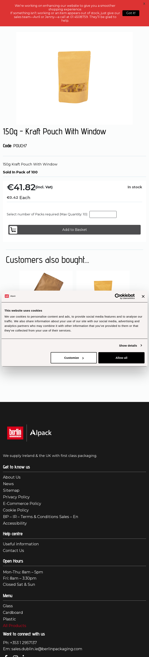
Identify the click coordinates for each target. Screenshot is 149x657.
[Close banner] (143, 296)
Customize (74, 357)
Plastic (9, 619)
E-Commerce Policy (22, 503)
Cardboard (13, 612)
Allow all (121, 357)
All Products (14, 625)
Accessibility (15, 523)
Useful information (21, 544)
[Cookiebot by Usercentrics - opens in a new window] (118, 296)
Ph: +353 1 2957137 (20, 642)
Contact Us (13, 550)
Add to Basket (48, 230)
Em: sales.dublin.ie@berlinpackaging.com (42, 649)
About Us (12, 477)
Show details (128, 345)
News (8, 483)
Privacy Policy (16, 497)
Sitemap (11, 490)
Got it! (130, 13)
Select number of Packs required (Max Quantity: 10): (47, 214)
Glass (8, 606)
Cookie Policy (16, 510)
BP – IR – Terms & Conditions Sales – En (40, 516)
